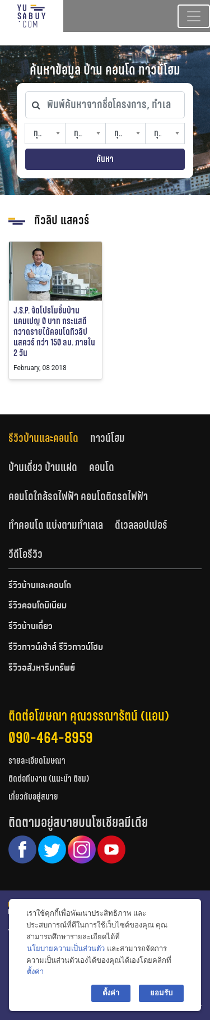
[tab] (49, 438)
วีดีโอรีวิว (25, 554)
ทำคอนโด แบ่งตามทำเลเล (55, 525)
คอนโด (101, 467)
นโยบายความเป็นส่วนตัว (66, 948)
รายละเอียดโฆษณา (37, 760)
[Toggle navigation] (194, 16)
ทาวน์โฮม (107, 438)
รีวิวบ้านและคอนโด (43, 438)
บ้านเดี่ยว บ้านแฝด (42, 467)
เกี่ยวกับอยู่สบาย (33, 796)
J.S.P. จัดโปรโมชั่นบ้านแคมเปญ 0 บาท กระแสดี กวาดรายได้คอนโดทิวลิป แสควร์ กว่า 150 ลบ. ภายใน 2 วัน (54, 332)
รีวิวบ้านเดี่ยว (30, 626)
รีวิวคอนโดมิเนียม (37, 606)
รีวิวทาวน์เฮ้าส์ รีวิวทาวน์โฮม (55, 647)
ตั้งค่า (35, 971)
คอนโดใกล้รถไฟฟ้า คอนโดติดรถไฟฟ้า (78, 496)
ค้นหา (105, 159)
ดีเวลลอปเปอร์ (141, 525)
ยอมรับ (161, 993)
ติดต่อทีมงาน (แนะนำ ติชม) (48, 778)
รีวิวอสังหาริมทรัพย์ (41, 668)
